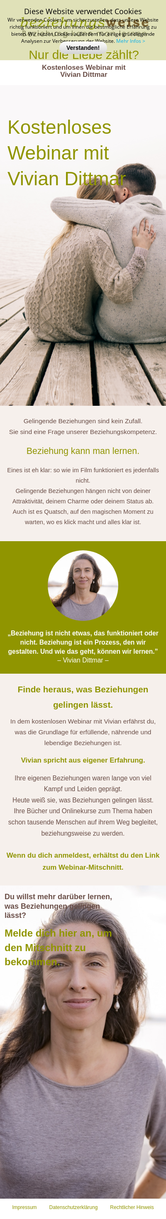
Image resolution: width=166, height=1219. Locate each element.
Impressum (24, 1207)
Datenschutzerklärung (73, 1207)
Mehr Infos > (130, 40)
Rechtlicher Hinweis (132, 1207)
